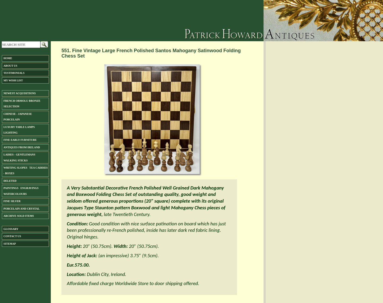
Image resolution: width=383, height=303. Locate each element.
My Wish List (13, 80)
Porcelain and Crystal (21, 208)
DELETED (10, 180)
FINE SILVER (12, 201)
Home (7, 58)
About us (10, 65)
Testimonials (14, 72)
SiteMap (9, 243)
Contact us (12, 236)
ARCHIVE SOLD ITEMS (18, 215)
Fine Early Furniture (20, 139)
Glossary (10, 229)
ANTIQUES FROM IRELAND (21, 147)
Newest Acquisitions (19, 93)
